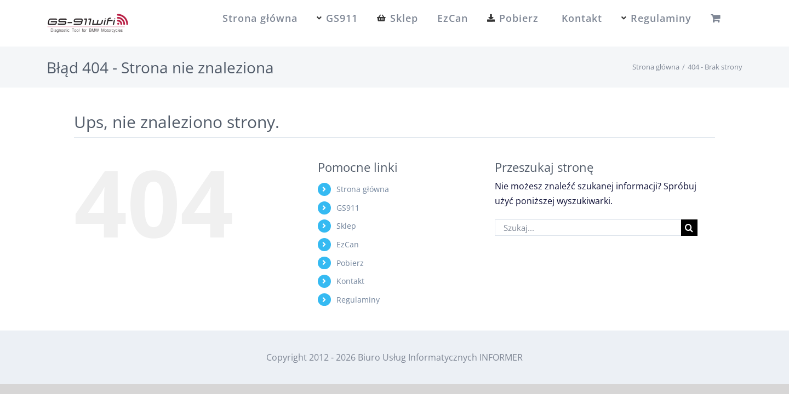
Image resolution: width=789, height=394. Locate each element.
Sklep (346, 226)
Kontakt (350, 281)
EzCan (347, 244)
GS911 (347, 207)
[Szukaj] (689, 227)
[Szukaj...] (588, 227)
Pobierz (350, 263)
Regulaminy (358, 299)
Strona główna (362, 189)
